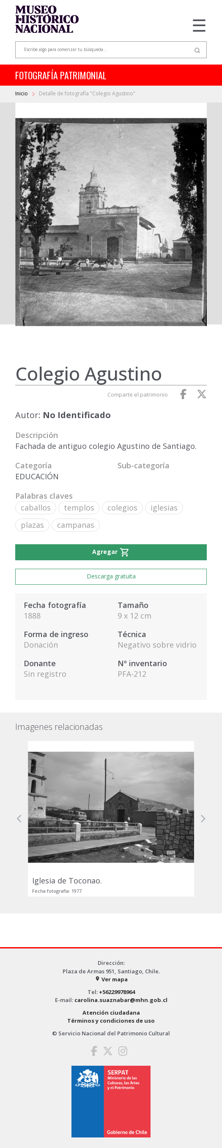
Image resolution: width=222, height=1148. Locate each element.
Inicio (22, 93)
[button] (19, 819)
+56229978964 (117, 992)
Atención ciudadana (111, 1012)
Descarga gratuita (111, 576)
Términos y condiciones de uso (111, 1020)
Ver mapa (111, 979)
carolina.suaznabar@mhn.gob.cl (120, 1000)
